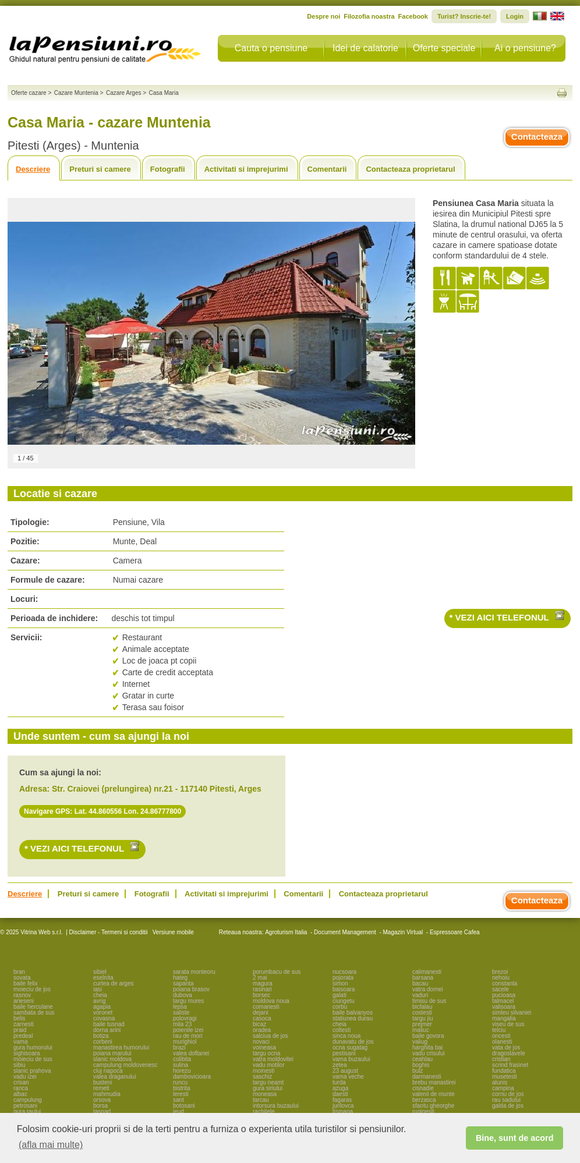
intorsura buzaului (276, 1105)
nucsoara (344, 972)
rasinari (262, 989)
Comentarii (327, 169)
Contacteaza (537, 136)
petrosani (25, 1105)
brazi (179, 1047)
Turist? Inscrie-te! (464, 16)
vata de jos (506, 1047)
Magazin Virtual (403, 932)
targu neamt (268, 1082)
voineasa (264, 1047)
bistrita (181, 1088)
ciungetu (344, 1001)
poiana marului (112, 1053)
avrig (99, 1001)
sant (178, 1100)
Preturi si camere (100, 169)
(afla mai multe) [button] (51, 1145)
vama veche (348, 1076)
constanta (504, 983)
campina (503, 1088)
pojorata (343, 977)
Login (515, 16)
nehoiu (501, 977)
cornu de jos (508, 1094)
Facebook (413, 16)
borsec (261, 995)
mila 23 (182, 1024)
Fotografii (167, 169)
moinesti (263, 1071)
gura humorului (32, 1047)
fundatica (504, 1071)
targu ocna (266, 1053)
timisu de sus (429, 1001)
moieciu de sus (32, 1059)
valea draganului (114, 1076)
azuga (340, 1088)
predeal (23, 1036)
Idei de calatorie (365, 48)
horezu (182, 1071)
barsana (422, 977)
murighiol (185, 1041)
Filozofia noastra (369, 16)
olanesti (502, 1041)
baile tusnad (109, 1024)
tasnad (102, 1111)
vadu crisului (428, 1053)
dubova (182, 995)
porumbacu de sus (276, 972)
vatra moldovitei (273, 1059)
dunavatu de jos (353, 1041)
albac (20, 1094)
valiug (419, 1041)
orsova (102, 1100)
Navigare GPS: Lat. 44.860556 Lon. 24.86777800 (102, 811)
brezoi (500, 972)
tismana (343, 1111)
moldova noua (271, 1001)
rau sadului (506, 1100)
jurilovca (343, 1105)
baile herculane (33, 1007)
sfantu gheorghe (433, 1105)
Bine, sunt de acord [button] (515, 1138)
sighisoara (26, 1053)
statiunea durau (353, 1018)
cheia (100, 995)
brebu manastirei (433, 1082)
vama (20, 1041)
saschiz (262, 1076)
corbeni (102, 1041)
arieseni (23, 1001)
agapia (102, 1007)
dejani (260, 1012)
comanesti (266, 1007)
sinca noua (346, 1036)
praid (19, 1030)
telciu (498, 1030)
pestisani (344, 1053)
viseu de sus (508, 1024)
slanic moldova (112, 1059)
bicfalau (422, 1007)
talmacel (503, 1001)
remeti (101, 1088)
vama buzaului (351, 1059)
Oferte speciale (444, 48)
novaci (261, 1041)
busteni (102, 1082)
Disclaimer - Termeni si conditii (108, 932)
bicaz (259, 1024)
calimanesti (426, 972)
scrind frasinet (510, 1065)
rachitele (264, 1111)
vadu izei (24, 1076)
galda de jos (508, 1105)
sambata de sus (34, 1012)
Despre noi (323, 16)
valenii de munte (433, 1094)
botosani (184, 1105)
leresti (181, 1094)
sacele (500, 989)
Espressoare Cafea (455, 932)
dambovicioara (192, 1076)
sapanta (183, 983)
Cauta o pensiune (271, 48)
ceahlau (422, 1059)
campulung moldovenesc (125, 1065)
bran (19, 972)
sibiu (19, 1065)
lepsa (180, 1007)
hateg (180, 977)
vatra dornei (427, 989)
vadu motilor (268, 1065)
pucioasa (503, 995)
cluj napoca (108, 1071)
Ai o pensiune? (525, 48)
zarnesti (23, 1024)
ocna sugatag (350, 1047)
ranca (20, 1088)
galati (339, 995)
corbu (340, 1007)
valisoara (503, 1007)
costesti (422, 1012)
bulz (417, 1071)
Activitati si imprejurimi (246, 169)
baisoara (344, 989)
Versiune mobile (172, 932)
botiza (101, 1036)
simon (340, 983)
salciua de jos (270, 1036)
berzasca (424, 1100)
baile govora (428, 1036)
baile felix (25, 983)
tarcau (261, 1100)
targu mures (188, 1001)
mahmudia (107, 1094)
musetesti (504, 1076)
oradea (262, 1030)
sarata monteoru (194, 972)
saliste (181, 1012)
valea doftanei (191, 1053)
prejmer (422, 1024)
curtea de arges (113, 983)
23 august (345, 1071)
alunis (499, 1082)
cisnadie (423, 1088)
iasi (97, 989)
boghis (420, 1065)
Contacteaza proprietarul (410, 169)
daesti (340, 1094)
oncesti (501, 1036)
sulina (180, 1065)
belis (19, 1018)
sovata (21, 977)
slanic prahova (32, 1071)
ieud (178, 1111)
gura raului (27, 1111)
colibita (182, 1059)
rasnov (22, 995)
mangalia (504, 1018)
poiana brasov (191, 989)
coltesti (342, 1030)
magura (263, 983)
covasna (104, 1018)
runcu (180, 1082)
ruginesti (423, 1111)
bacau (420, 983)
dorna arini (107, 1030)
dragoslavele (508, 1053)
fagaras (342, 1100)
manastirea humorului (121, 1047)
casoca (262, 1018)
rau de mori (188, 1036)
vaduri (420, 995)
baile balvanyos (353, 1012)
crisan (21, 1082)
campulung (27, 1100)
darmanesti (426, 1076)
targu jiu (422, 1018)
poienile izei (188, 1030)
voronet (102, 1012)
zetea (339, 1065)
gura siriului (267, 1088)
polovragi (185, 1018)
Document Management (345, 932)
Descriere (33, 169)
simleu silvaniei (511, 1012)
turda (339, 1082)
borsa (100, 1105)
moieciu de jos (32, 989)
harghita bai (427, 1047)
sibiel (100, 972)
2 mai (260, 977)
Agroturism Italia (286, 932)
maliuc (420, 1030)
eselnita (103, 977)
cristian (501, 1059)
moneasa (265, 1094)
